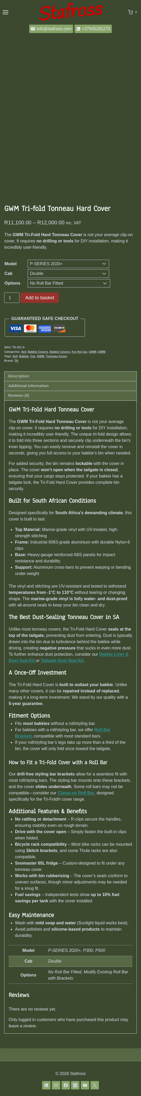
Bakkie (24, 368)
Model (10, 276)
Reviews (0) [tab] (18, 408)
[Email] (56, 1085)
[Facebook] (66, 1085)
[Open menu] (5, 12)
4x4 (23, 364)
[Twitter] (94, 1085)
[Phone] (46, 1085)
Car (32, 368)
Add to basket (39, 310)
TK (16, 373)
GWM (93, 364)
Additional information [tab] (28, 398)
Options (12, 296)
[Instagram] (75, 1085)
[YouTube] (85, 1085)
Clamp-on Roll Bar (76, 805)
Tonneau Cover (56, 368)
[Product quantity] (11, 310)
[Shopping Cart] (133, 12)
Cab (8, 286)
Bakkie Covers (38, 364)
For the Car (79, 364)
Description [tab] (18, 389)
